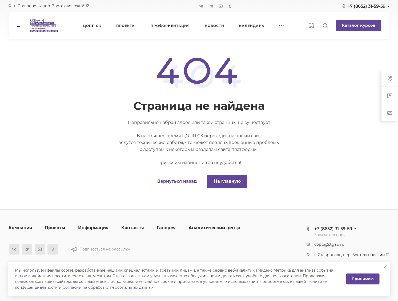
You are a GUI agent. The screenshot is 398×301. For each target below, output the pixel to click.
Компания (20, 227)
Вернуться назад (177, 181)
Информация (93, 227)
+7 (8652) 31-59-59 (366, 6)
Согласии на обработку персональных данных (108, 287)
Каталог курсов (358, 25)
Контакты (132, 227)
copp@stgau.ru (329, 244)
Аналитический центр (214, 227)
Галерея (166, 227)
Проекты (55, 227)
